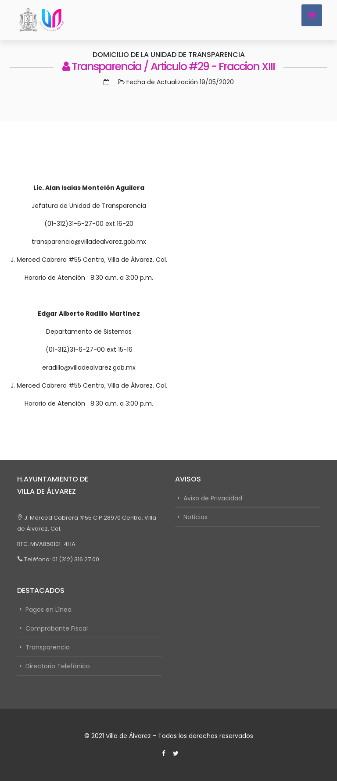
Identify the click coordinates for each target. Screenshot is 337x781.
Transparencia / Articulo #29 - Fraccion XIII (168, 66)
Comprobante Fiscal (56, 628)
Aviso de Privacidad (212, 498)
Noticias (195, 517)
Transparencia (47, 647)
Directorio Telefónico (57, 666)
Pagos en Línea (48, 609)
